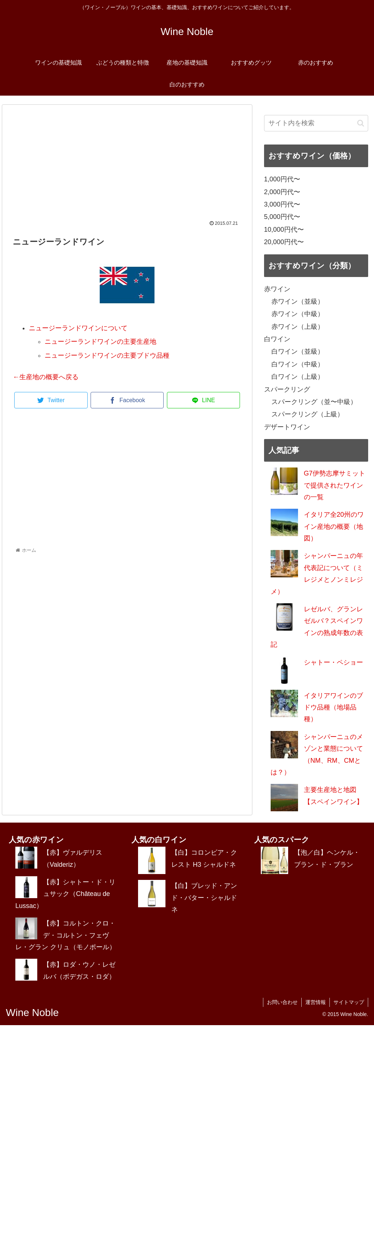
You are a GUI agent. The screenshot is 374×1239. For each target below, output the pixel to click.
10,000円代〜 (284, 229)
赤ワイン (277, 289)
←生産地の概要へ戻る (46, 377)
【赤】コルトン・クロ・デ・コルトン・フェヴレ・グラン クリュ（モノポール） (65, 935)
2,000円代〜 (282, 192)
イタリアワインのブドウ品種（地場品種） (333, 707)
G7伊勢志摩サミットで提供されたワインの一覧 (334, 485)
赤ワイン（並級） (297, 301)
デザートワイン (287, 427)
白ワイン (277, 339)
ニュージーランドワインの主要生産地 (100, 341)
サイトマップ (348, 1002)
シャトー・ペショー (333, 662)
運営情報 (315, 1002)
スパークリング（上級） (307, 414)
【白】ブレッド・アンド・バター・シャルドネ (204, 897)
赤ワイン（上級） (297, 326)
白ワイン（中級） (297, 364)
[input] (316, 123)
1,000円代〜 (282, 179)
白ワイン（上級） (297, 376)
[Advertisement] (127, 166)
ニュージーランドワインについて (78, 328)
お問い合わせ (282, 1002)
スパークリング (287, 389)
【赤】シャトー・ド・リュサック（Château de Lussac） (65, 893)
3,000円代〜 (282, 204)
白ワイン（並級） (297, 351)
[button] (360, 123)
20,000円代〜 (284, 242)
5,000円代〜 (282, 216)
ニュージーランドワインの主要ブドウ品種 (107, 355)
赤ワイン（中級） (297, 314)
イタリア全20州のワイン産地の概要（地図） (334, 526)
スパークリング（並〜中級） (314, 401)
